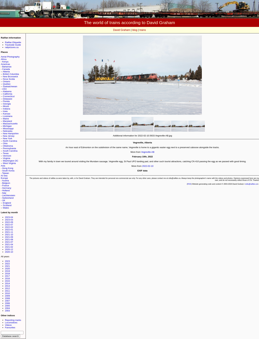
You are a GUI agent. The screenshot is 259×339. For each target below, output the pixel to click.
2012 (7, 288)
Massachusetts (10, 123)
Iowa (5, 111)
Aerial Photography (10, 56)
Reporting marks (13, 320)
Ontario (6, 81)
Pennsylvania (9, 148)
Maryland (7, 121)
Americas (5, 64)
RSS (189, 184)
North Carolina (10, 141)
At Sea (4, 175)
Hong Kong (7, 168)
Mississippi (8, 128)
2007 (7, 301)
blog (134, 30)
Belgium (6, 183)
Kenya (5, 61)
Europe (4, 178)
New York (7, 138)
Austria (5, 180)
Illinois (6, 106)
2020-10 (9, 252)
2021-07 (9, 242)
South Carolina (10, 151)
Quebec (7, 84)
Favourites (10, 327)
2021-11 (9, 232)
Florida (6, 101)
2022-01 (9, 229)
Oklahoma (8, 146)
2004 (7, 308)
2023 (7, 261)
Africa (3, 59)
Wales (6, 208)
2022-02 (9, 227)
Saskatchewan (10, 86)
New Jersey (9, 136)
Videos (8, 325)
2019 (7, 271)
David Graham (121, 30)
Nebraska (7, 131)
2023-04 (9, 217)
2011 (7, 291)
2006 (7, 303)
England (7, 203)
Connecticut (9, 96)
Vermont (7, 156)
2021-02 (9, 247)
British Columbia (11, 74)
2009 (7, 296)
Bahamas (6, 66)
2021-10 (9, 234)
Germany (6, 188)
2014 (7, 283)
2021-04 (9, 244)
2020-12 (9, 249)
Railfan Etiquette (13, 42)
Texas (6, 153)
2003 (7, 310)
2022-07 (9, 224)
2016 (7, 278)
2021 (7, 266)
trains (142, 30)
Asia (3, 165)
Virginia (6, 158)
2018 (7, 273)
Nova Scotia (9, 79)
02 (149, 166)
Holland (6, 190)
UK (3, 200)
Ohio (5, 143)
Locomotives (11, 322)
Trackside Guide (13, 45)
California (7, 94)
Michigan (7, 126)
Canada (6, 69)
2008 (7, 298)
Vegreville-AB (147, 152)
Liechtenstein (8, 195)
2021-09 (9, 237)
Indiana (6, 108)
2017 (7, 276)
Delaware (7, 99)
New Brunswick (10, 76)
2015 (7, 281)
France (5, 185)
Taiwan (5, 173)
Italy (4, 193)
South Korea (8, 170)
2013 (7, 286)
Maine (6, 118)
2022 (7, 263)
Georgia (7, 104)
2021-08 (9, 239)
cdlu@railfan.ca (251, 184)
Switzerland (8, 198)
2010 (7, 293)
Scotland (7, 205)
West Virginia (9, 163)
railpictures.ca (11, 47)
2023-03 (9, 219)
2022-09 (9, 222)
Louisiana (7, 116)
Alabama (7, 91)
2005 (7, 305)
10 (152, 166)
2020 (7, 268)
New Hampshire (11, 133)
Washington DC (10, 161)
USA (4, 89)
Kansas (6, 113)
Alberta (6, 71)
